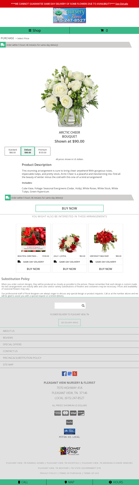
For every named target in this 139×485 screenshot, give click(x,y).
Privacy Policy (48, 473)
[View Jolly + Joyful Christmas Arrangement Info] (69, 239)
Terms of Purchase (70, 473)
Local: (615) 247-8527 (69, 398)
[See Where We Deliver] (69, 322)
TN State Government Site (86, 468)
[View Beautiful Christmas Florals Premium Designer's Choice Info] (33, 239)
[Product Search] (70, 305)
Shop (35, 30)
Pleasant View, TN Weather (53, 468)
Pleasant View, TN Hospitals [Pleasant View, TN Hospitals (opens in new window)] (63, 463)
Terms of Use (91, 473)
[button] (69, 431)
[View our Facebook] (64, 375)
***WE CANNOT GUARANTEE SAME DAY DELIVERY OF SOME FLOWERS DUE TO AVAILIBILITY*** (69, 3)
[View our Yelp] (74, 375)
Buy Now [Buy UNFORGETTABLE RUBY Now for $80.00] (105, 269)
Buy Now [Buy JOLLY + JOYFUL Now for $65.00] (69, 269)
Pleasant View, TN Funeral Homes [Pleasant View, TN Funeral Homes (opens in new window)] (25, 463)
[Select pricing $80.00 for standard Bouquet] (13, 151)
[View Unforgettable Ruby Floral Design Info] (106, 239)
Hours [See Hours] (116, 482)
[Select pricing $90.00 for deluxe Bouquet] (27, 151)
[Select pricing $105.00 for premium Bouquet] (42, 151)
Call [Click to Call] (23, 482)
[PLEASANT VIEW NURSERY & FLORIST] (69, 22)
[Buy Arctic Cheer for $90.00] (70, 208)
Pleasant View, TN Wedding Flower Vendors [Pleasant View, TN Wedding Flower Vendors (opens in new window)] (107, 463)
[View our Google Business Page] (69, 375)
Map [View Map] (69, 482)
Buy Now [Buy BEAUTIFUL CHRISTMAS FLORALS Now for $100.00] (33, 269)
